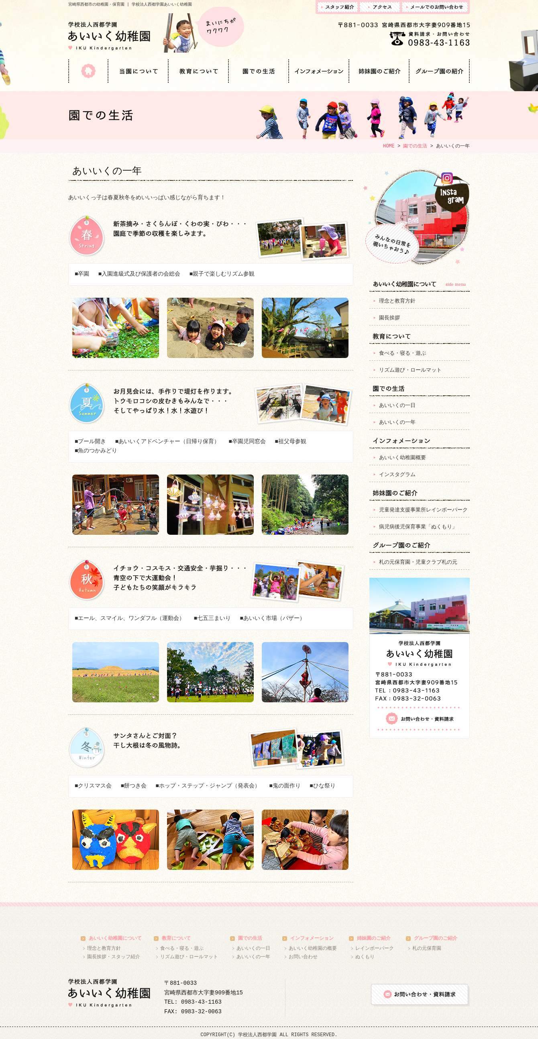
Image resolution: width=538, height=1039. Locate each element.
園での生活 (259, 71)
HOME (88, 71)
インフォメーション (319, 71)
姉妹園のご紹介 (379, 71)
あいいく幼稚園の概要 (313, 948)
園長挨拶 (389, 318)
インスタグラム (416, 217)
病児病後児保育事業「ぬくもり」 (418, 527)
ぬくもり (365, 956)
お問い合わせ (303, 956)
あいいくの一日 (397, 406)
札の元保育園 (426, 948)
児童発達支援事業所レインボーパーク (423, 510)
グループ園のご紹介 (440, 71)
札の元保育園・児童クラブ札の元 (418, 562)
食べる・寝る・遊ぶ (402, 353)
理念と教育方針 (397, 301)
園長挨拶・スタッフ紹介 (113, 956)
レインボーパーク (374, 948)
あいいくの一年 (397, 422)
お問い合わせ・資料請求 (418, 718)
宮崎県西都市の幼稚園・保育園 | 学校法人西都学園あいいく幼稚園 (130, 4)
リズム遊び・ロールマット (410, 370)
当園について (138, 71)
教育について (199, 71)
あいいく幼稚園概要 (402, 458)
